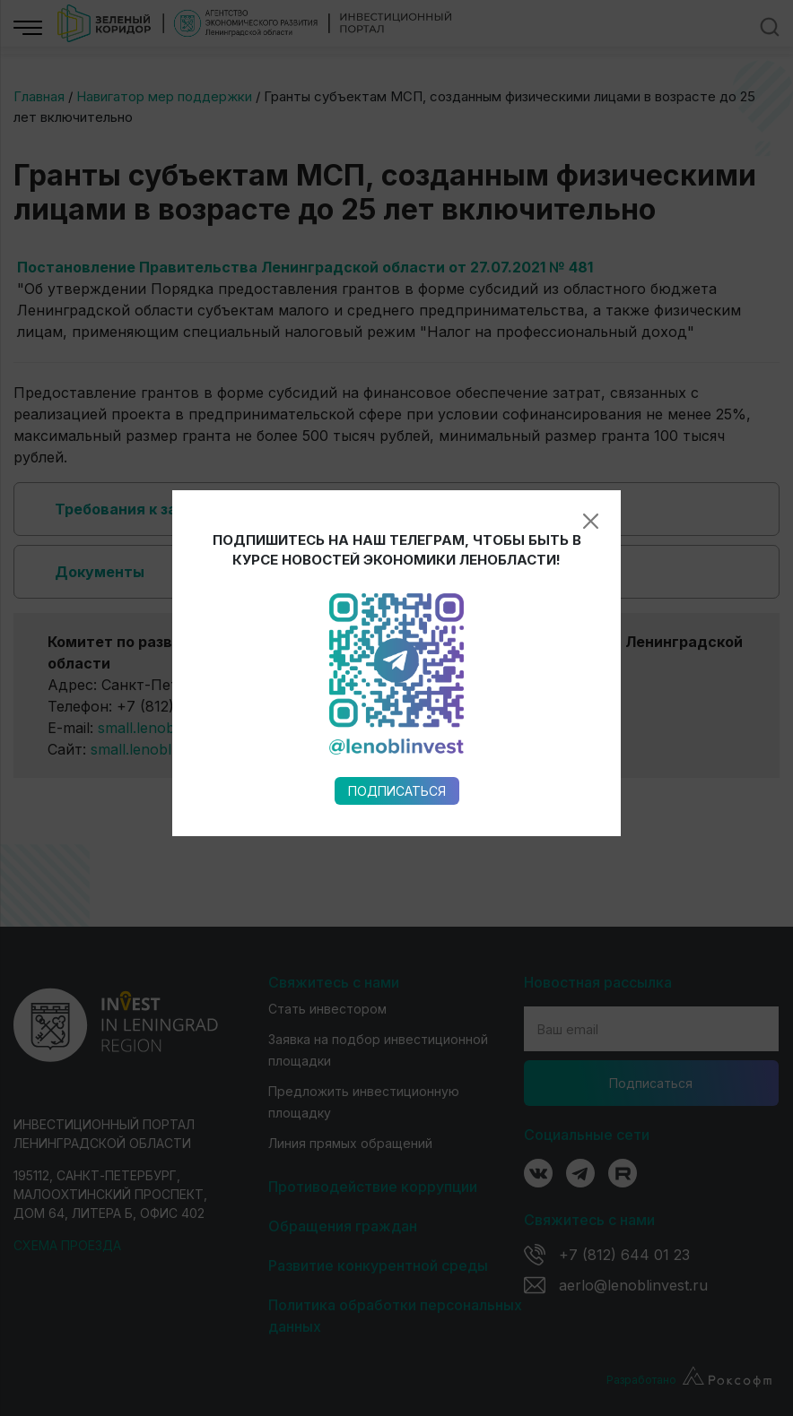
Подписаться (397, 653)
